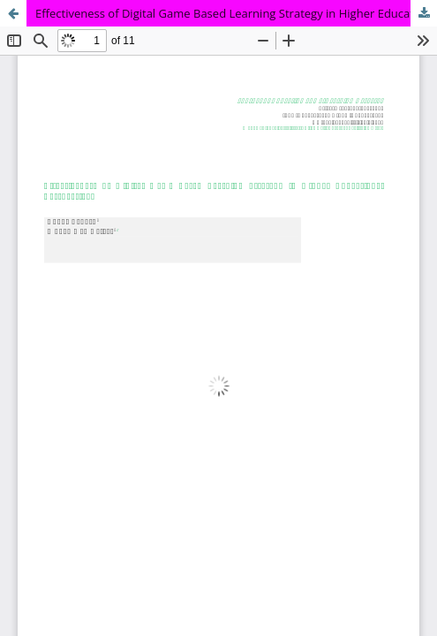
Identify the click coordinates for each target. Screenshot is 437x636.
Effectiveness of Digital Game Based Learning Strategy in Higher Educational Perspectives (236, 13)
